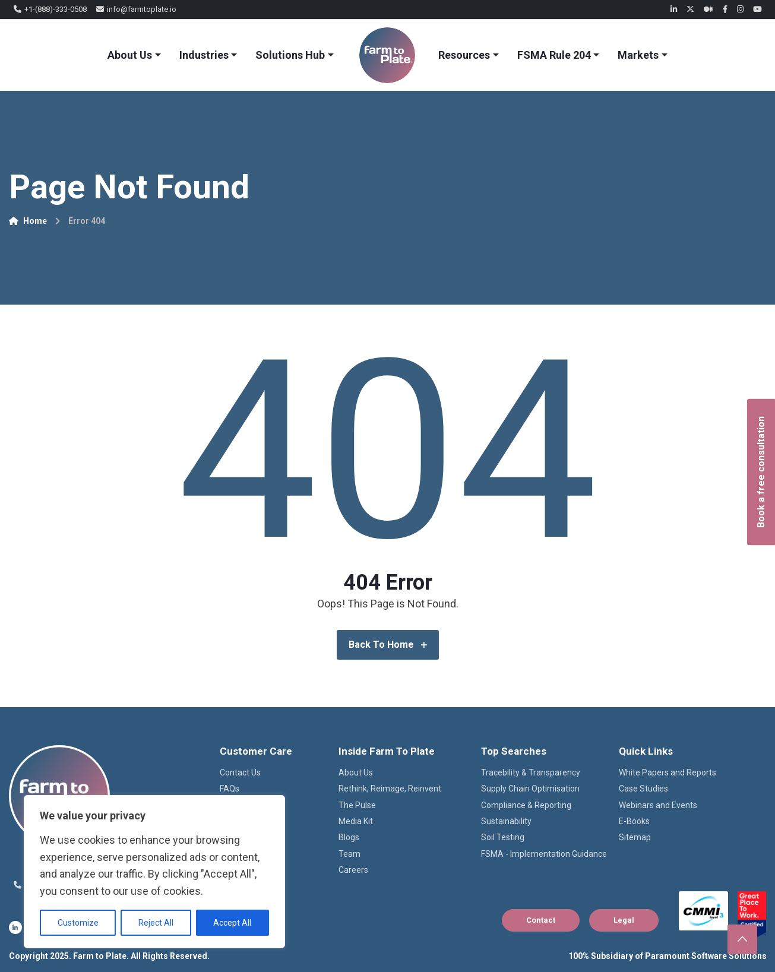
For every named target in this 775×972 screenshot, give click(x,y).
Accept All (232, 922)
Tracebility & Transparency (530, 772)
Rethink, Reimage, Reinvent (390, 788)
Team (349, 854)
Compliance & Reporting (526, 805)
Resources (464, 55)
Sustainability (506, 821)
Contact (540, 920)
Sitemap (635, 837)
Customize (78, 922)
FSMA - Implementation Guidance (544, 854)
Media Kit (356, 821)
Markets (638, 55)
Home (28, 221)
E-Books (634, 821)
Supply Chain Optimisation (530, 788)
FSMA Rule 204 (554, 55)
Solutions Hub (290, 55)
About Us (129, 55)
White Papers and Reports (667, 772)
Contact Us (240, 772)
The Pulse (357, 805)
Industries (204, 55)
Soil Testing (502, 837)
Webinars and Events (658, 805)
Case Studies (643, 788)
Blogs (349, 837)
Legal (623, 920)
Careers (353, 870)
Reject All (155, 922)
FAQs (229, 788)
